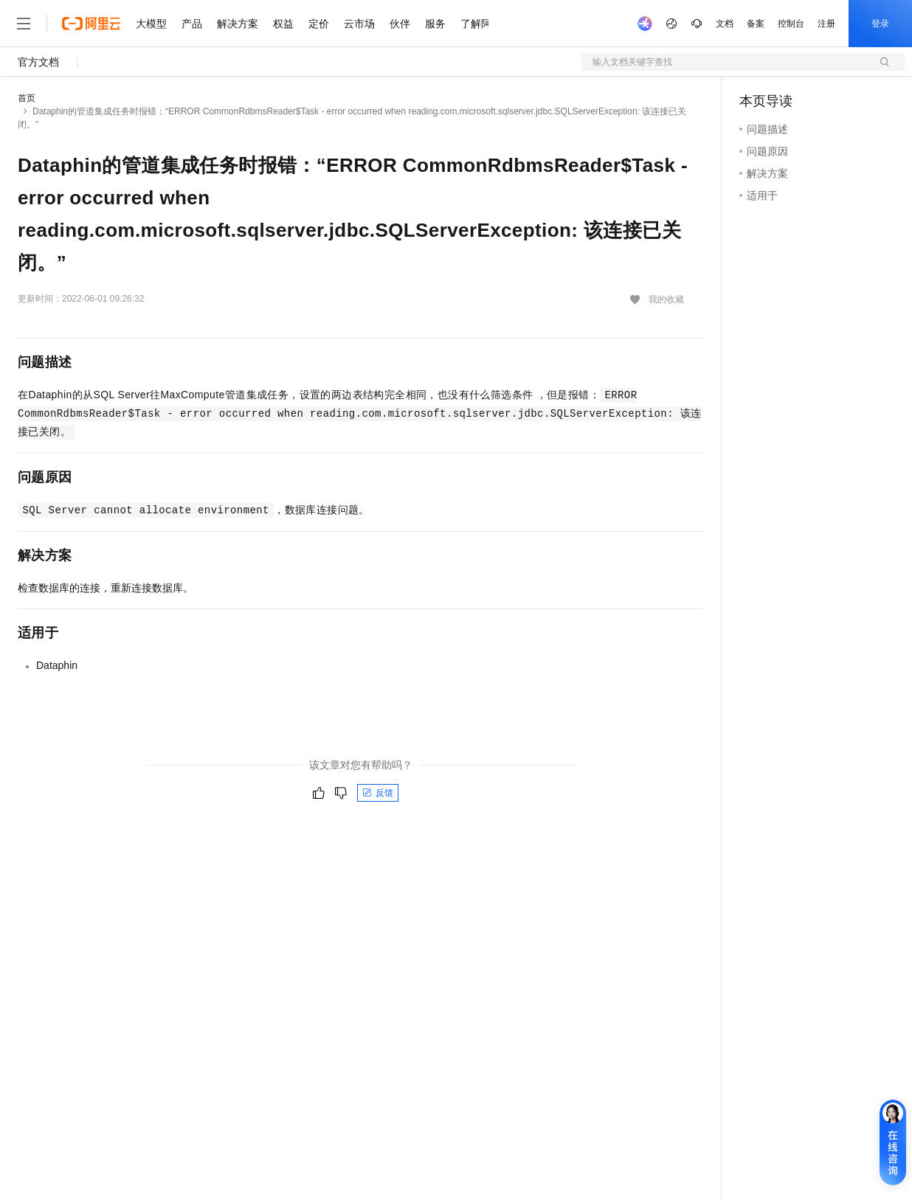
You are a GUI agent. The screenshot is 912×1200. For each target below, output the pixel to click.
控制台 (791, 23)
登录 (880, 23)
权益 (283, 24)
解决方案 (237, 24)
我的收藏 (666, 299)
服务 (435, 24)
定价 (318, 24)
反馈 (377, 793)
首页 (26, 98)
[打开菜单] (23, 23)
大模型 (151, 24)
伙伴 (400, 24)
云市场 (359, 24)
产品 (192, 24)
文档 (724, 23)
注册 (826, 23)
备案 (755, 23)
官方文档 (38, 62)
